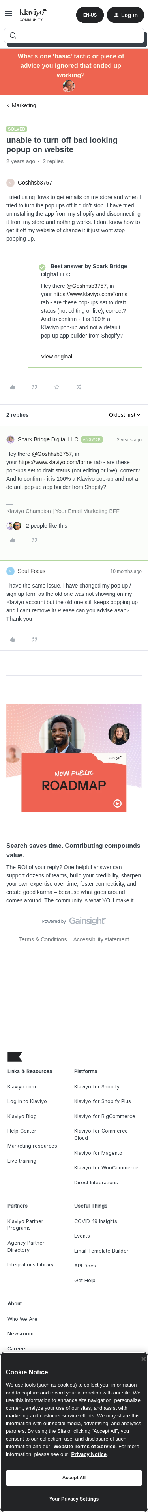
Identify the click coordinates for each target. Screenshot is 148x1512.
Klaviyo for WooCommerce (106, 1167)
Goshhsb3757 (35, 182)
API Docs (85, 1266)
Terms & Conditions (43, 939)
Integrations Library (30, 1264)
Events (82, 1236)
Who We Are (22, 1319)
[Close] (143, 1359)
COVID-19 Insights (95, 1221)
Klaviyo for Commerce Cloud (101, 1134)
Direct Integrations (96, 1182)
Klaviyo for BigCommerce (104, 1116)
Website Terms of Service (85, 1446)
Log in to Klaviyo (27, 1101)
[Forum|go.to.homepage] (33, 15)
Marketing (24, 105)
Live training (21, 1161)
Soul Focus (31, 571)
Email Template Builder (101, 1251)
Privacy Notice (89, 1454)
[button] (8, 16)
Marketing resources (32, 1146)
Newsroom (20, 1334)
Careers (17, 1348)
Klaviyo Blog (22, 1116)
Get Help (85, 1280)
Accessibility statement (101, 939)
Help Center (21, 1131)
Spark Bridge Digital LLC (48, 439)
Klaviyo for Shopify (97, 1087)
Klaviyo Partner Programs (25, 1224)
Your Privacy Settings (74, 1499)
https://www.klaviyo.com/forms (90, 294)
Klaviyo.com (21, 1087)
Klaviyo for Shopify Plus (102, 1101)
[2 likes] (36, 526)
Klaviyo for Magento (98, 1153)
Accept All (74, 1477)
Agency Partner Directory (26, 1246)
